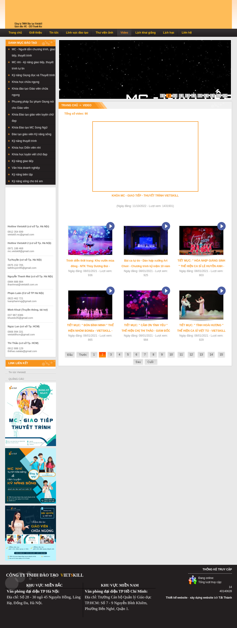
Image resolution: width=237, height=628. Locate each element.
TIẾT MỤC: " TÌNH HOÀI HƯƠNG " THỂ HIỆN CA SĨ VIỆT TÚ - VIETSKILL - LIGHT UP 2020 (201, 329)
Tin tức (54, 32)
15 (221, 354)
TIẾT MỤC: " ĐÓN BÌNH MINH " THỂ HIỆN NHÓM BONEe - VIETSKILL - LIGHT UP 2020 (90, 329)
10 (171, 354)
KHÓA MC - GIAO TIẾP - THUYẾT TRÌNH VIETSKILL (145, 195)
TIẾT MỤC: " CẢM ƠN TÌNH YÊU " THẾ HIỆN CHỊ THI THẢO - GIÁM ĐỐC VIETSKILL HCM (146, 329)
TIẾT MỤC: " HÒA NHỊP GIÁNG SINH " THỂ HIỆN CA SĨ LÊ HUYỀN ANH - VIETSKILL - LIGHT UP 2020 (201, 264)
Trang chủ (15, 32)
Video (124, 32)
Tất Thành (225, 597)
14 (211, 354)
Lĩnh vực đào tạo (77, 32)
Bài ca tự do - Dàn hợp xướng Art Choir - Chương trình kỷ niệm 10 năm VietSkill (146, 264)
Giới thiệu (35, 32)
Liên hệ (186, 32)
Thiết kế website (176, 597)
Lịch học (169, 32)
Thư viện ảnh (104, 32)
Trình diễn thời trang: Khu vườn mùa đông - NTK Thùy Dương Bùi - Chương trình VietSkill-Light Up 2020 (90, 264)
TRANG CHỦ (69, 105)
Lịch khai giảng (145, 32)
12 (191, 354)
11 (181, 354)
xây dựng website (201, 597)
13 (201, 354)
